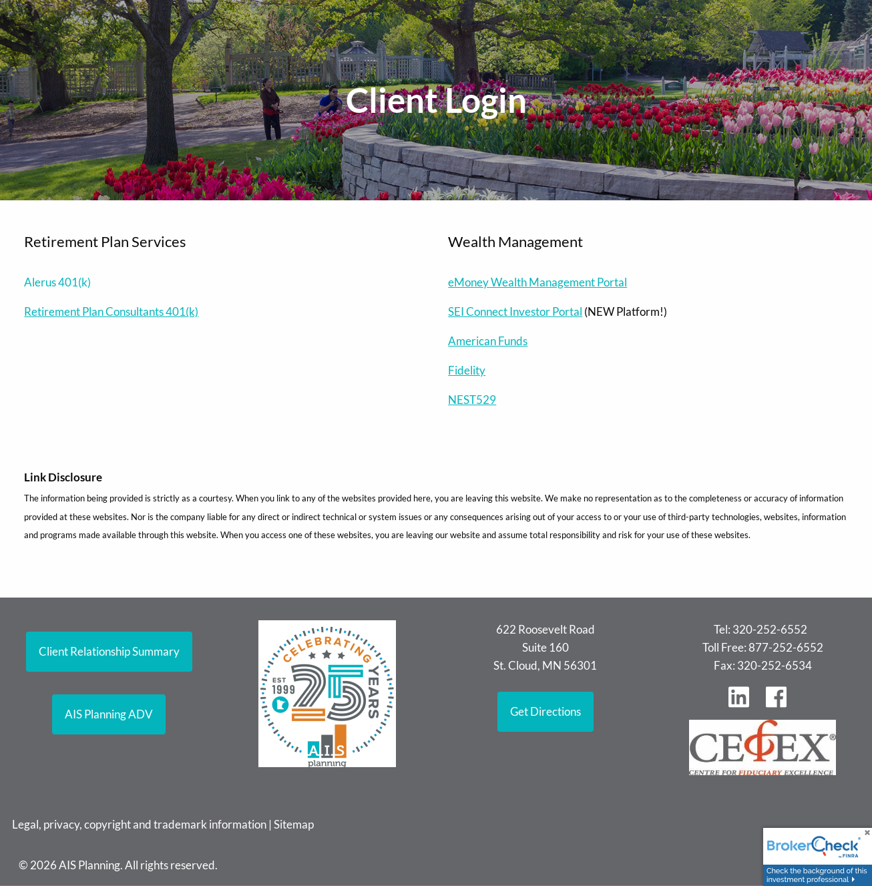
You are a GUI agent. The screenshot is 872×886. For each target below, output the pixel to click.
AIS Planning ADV (109, 714)
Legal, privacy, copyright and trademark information (139, 824)
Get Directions (545, 711)
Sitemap (294, 824)
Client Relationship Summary (109, 651)
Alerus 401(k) (57, 282)
